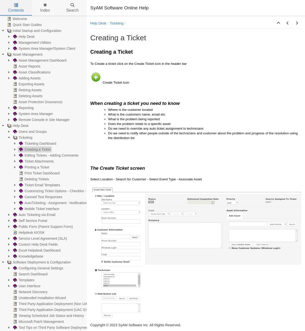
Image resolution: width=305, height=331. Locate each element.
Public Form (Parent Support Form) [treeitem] (42, 227)
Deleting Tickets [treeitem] (33, 179)
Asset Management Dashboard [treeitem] (39, 60)
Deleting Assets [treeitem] (27, 96)
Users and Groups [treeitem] (29, 132)
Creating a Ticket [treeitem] (34, 149)
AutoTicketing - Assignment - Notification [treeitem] (52, 203)
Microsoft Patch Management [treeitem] (38, 322)
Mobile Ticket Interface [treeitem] (38, 209)
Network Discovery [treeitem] (30, 292)
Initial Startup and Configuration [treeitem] (33, 31)
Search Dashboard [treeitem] (30, 274)
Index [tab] (45, 7)
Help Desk (98, 23)
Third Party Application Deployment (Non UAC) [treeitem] (51, 304)
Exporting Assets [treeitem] (28, 84)
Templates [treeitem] (23, 280)
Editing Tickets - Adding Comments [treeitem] (48, 155)
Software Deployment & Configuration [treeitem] (38, 262)
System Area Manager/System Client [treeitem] (43, 48)
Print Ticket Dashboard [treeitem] (39, 173)
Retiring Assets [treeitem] (27, 90)
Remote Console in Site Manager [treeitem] (41, 120)
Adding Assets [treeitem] (26, 78)
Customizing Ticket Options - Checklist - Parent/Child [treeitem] (62, 191)
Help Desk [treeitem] (23, 37)
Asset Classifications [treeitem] (31, 72)
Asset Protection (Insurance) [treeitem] (37, 102)
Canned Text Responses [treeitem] (40, 197)
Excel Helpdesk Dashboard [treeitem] (36, 250)
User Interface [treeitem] (26, 286)
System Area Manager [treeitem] (32, 114)
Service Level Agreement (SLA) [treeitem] (39, 238)
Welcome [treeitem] (16, 19)
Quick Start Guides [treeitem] (24, 25)
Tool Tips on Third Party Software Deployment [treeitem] (50, 328)
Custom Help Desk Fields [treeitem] (35, 244)
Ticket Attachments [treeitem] (36, 161)
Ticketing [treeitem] (22, 138)
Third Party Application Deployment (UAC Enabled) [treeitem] (54, 310)
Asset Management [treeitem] (24, 54)
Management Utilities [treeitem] (31, 43)
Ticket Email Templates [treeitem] (39, 185)
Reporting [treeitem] (23, 108)
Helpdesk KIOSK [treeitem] (28, 233)
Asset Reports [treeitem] (26, 66)
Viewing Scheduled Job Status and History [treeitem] (48, 316)
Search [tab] (72, 7)
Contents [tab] (16, 7)
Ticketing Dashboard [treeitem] (37, 143)
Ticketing (116, 23)
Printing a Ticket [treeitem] (33, 167)
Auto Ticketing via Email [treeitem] (34, 215)
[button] (278, 23)
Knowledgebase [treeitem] (27, 256)
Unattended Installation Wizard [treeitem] (39, 298)
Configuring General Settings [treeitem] (37, 268)
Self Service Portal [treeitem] (29, 221)
